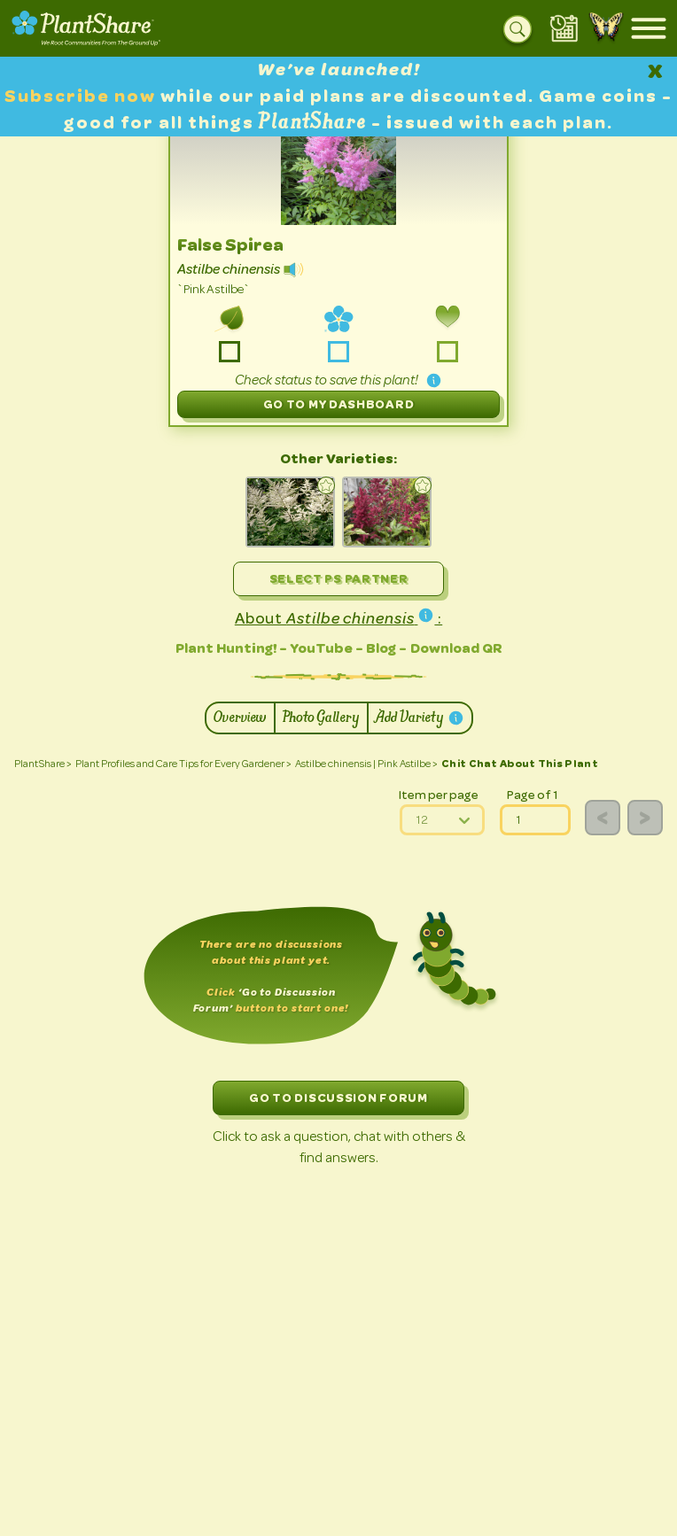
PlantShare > (43, 763)
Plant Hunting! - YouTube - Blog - (291, 648)
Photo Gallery (321, 717)
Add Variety (420, 718)
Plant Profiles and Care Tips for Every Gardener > (183, 763)
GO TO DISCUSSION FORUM (338, 1097)
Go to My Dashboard (339, 404)
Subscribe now (82, 96)
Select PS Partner (339, 578)
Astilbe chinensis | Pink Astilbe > (366, 763)
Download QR (456, 648)
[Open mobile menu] (648, 28)
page (500, 804)
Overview (240, 717)
